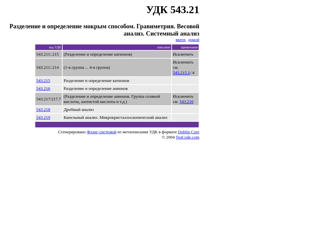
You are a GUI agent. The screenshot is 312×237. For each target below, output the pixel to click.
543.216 (43, 88)
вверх (181, 39)
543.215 (43, 80)
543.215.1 (181, 72)
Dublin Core (188, 131)
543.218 (43, 109)
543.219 (43, 117)
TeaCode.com (187, 137)
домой (193, 39)
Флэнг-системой (101, 131)
